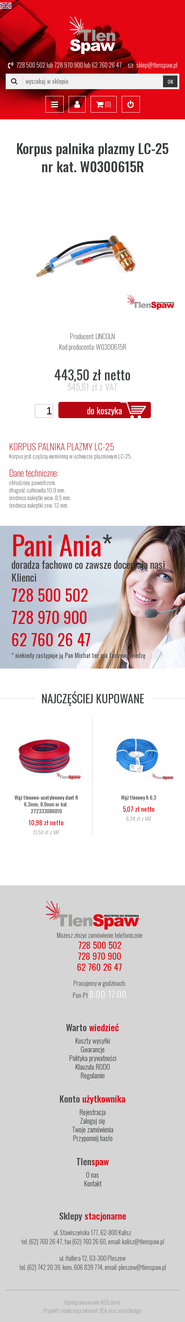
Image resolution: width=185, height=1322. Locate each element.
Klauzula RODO (92, 1067)
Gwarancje (93, 1049)
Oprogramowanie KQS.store (92, 1302)
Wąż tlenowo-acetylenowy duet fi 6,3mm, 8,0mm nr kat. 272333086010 (46, 804)
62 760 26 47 (107, 64)
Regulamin (92, 1075)
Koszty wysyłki (92, 1041)
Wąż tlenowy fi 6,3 (138, 797)
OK (170, 81)
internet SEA (95, 1310)
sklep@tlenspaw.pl (156, 64)
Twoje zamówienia (92, 1129)
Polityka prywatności (92, 1058)
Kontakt (93, 1183)
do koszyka (104, 410)
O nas (92, 1175)
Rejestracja (92, 1112)
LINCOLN (105, 336)
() (103, 104)
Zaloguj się (92, 1121)
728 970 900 (68, 64)
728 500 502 (30, 64)
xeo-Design (129, 1310)
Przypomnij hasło (93, 1138)
